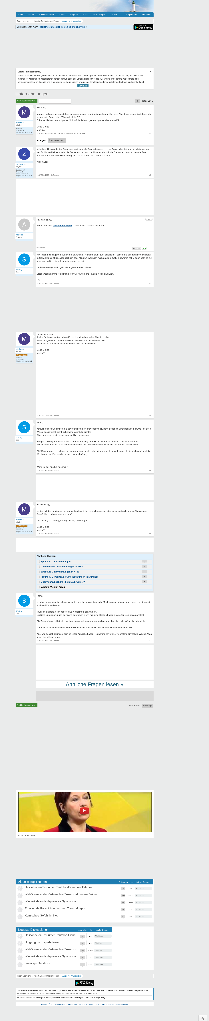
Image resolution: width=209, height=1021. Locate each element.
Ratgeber (74, 14)
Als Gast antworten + (27, 101)
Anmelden (146, 14)
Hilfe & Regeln (99, 14)
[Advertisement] (95, 662)
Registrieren (131, 14)
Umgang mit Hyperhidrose (42, 942)
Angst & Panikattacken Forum (46, 976)
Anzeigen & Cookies (86, 1004)
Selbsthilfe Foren (46, 14)
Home (20, 14)
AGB (97, 1004)
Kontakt (44, 1004)
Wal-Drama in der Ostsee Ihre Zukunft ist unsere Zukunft (61, 894)
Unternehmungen (32, 93)
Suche (62, 14)
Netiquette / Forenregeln (110, 1004)
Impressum (61, 1004)
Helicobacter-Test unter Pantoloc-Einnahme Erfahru (58, 887)
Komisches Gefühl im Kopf (42, 915)
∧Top (202, 1018)
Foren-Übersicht (24, 976)
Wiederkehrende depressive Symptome (50, 901)
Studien (113, 14)
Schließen (83, 86)
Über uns (52, 1004)
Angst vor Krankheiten (71, 976)
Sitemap (124, 1004)
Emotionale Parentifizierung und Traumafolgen (55, 908)
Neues (31, 14)
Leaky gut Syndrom (37, 963)
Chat (85, 14)
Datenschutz (72, 1004)
